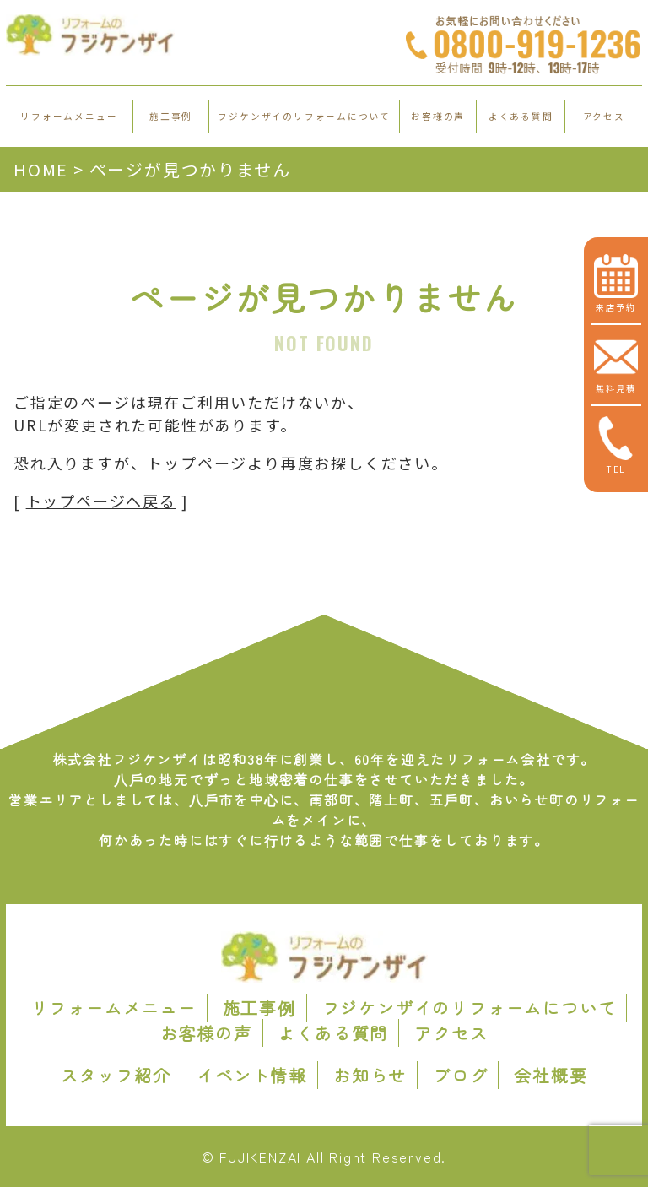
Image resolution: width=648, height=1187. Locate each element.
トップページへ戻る (101, 501)
